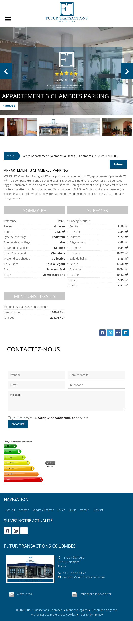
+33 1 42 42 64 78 (74, 573)
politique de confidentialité (56, 418)
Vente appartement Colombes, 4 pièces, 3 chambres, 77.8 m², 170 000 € (70, 156)
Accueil (67, 12)
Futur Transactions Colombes (40, 546)
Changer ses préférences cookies (55, 614)
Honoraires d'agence (104, 610)
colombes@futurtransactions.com (84, 577)
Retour (118, 164)
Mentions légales (76, 610)
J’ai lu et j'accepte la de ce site (50, 418)
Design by (91, 614)
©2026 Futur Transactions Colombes (39, 610)
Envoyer (18, 424)
